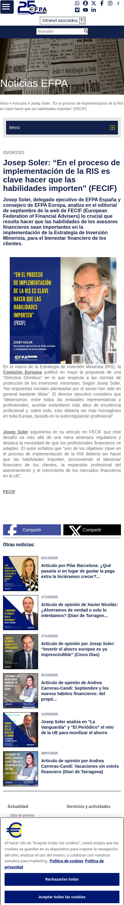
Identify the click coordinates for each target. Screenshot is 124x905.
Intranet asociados (60, 20)
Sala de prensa (22, 815)
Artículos (19, 103)
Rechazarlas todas (62, 885)
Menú (14, 127)
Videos (15, 823)
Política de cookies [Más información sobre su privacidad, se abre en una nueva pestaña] (66, 866)
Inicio (4, 103)
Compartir (24, 529)
